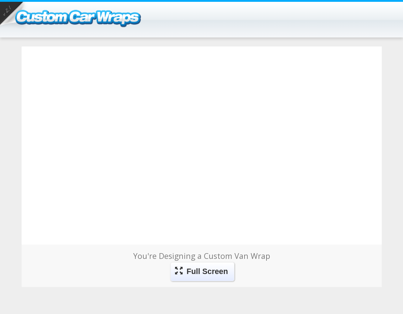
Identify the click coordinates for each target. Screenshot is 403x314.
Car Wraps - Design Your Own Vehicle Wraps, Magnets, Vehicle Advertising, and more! (85, 24)
